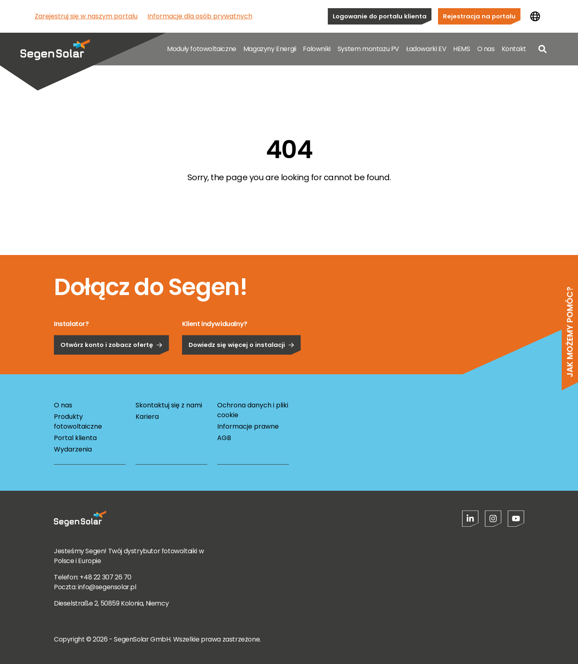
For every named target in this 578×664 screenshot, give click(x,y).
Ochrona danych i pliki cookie (252, 410)
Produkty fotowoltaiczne (78, 421)
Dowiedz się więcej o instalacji (241, 365)
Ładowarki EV (426, 49)
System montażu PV (368, 49)
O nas (486, 49)
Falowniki (316, 49)
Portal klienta (75, 438)
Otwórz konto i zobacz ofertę (111, 365)
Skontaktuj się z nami (169, 405)
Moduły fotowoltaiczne (201, 49)
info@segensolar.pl (107, 587)
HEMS (461, 49)
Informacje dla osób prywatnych (199, 16)
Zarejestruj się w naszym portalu (86, 16)
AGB (224, 438)
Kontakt (514, 49)
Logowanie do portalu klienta (380, 16)
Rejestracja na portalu (479, 16)
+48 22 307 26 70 (105, 577)
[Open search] (542, 49)
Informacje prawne (248, 426)
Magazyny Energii (269, 49)
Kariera (147, 416)
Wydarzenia (73, 449)
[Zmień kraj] (535, 16)
